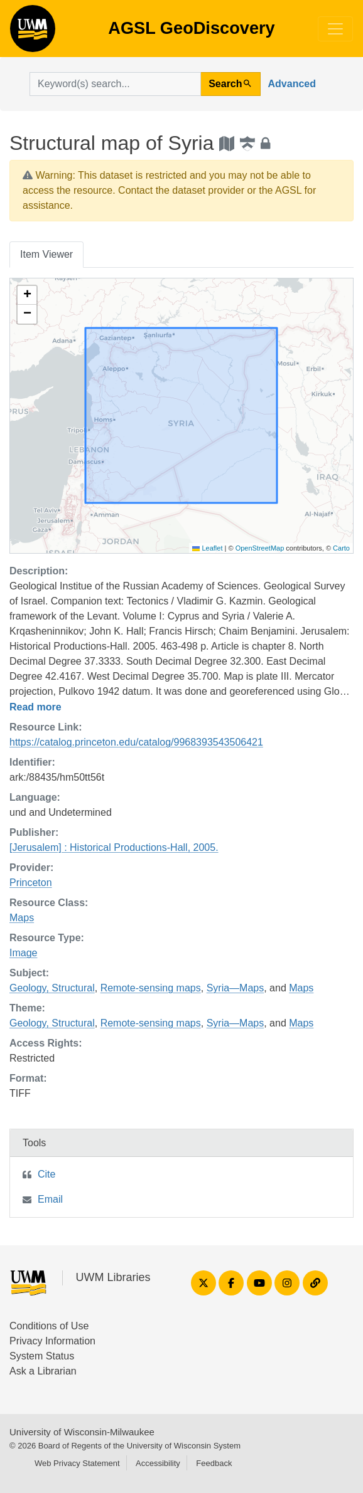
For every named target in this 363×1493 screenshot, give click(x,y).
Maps (21, 917)
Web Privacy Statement (77, 1463)
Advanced (292, 83)
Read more (35, 707)
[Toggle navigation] (335, 28)
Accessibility (158, 1463)
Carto (341, 548)
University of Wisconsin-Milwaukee (81, 1432)
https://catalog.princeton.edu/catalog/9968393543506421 (136, 742)
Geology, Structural (52, 988)
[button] (27, 295)
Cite (46, 1174)
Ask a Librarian (43, 1371)
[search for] (115, 84)
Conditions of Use (49, 1326)
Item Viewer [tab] (46, 254)
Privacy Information (52, 1341)
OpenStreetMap (260, 548)
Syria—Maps (235, 988)
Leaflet (207, 548)
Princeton (30, 882)
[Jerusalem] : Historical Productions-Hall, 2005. (114, 847)
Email (50, 1199)
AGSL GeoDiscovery (33, 32)
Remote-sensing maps (150, 988)
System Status (41, 1356)
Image (23, 952)
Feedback (214, 1463)
